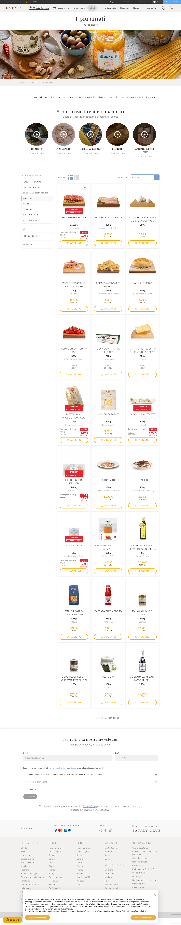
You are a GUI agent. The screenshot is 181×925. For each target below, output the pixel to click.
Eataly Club (89, 806)
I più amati (27, 198)
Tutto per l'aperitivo (31, 187)
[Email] (67, 758)
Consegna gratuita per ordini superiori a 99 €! (20, 2)
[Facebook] (105, 830)
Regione (37, 244)
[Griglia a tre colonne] (70, 177)
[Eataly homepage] (14, 8)
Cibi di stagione (30, 220)
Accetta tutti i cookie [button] (143, 918)
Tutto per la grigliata (32, 182)
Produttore (37, 236)
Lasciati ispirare (48, 82)
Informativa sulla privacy (57, 768)
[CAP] (136, 758)
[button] (163, 8)
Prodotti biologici (30, 215)
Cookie (73, 768)
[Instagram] (100, 830)
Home (23, 82)
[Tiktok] (110, 830)
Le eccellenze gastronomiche (35, 193)
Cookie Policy (121, 911)
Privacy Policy (140, 911)
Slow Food (28, 209)
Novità (26, 204)
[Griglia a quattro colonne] (76, 177)
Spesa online (34, 82)
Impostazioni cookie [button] (37, 918)
